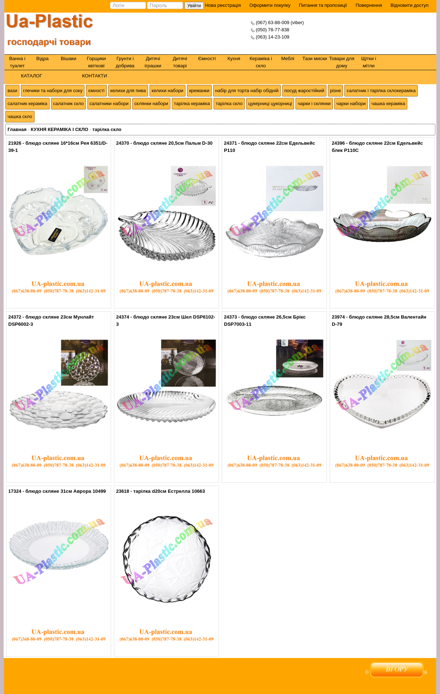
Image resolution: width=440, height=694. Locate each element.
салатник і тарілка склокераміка (381, 90)
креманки (199, 90)
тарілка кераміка (192, 103)
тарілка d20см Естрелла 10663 (169, 491)
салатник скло (68, 103)
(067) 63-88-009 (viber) (280, 22)
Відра (42, 58)
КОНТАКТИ (94, 75)
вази (12, 90)
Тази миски (314, 58)
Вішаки (68, 58)
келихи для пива (128, 90)
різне (335, 90)
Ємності (207, 58)
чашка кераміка (388, 103)
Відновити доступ (409, 5)
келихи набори (167, 90)
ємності (96, 90)
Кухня (234, 58)
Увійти (194, 5)
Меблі (287, 58)
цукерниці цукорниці (270, 103)
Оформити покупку (269, 5)
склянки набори (151, 103)
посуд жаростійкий (304, 90)
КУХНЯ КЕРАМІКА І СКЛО (59, 129)
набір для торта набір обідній (247, 90)
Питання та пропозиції (323, 5)
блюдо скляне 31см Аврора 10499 (66, 491)
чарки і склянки (314, 103)
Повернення (369, 5)
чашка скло (20, 116)
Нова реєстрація (222, 5)
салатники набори (109, 103)
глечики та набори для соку (52, 90)
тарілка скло (229, 103)
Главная (17, 129)
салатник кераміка (27, 103)
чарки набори (351, 103)
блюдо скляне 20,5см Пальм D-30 (173, 143)
